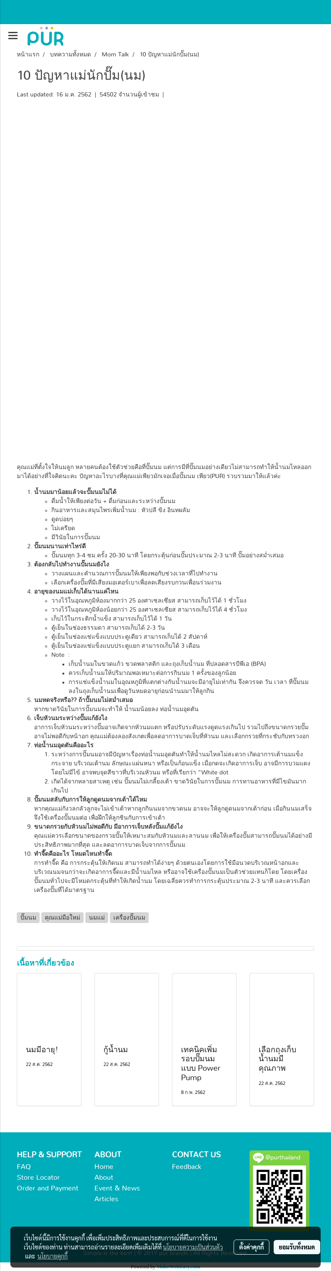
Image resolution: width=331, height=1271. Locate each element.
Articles (106, 1199)
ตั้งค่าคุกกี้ (251, 1247)
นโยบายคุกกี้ (52, 1256)
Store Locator (38, 1177)
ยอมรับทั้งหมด (297, 1247)
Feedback (186, 1166)
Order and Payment (47, 1188)
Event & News (117, 1188)
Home (103, 1166)
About (103, 1177)
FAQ (24, 1166)
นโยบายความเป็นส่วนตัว (193, 1247)
